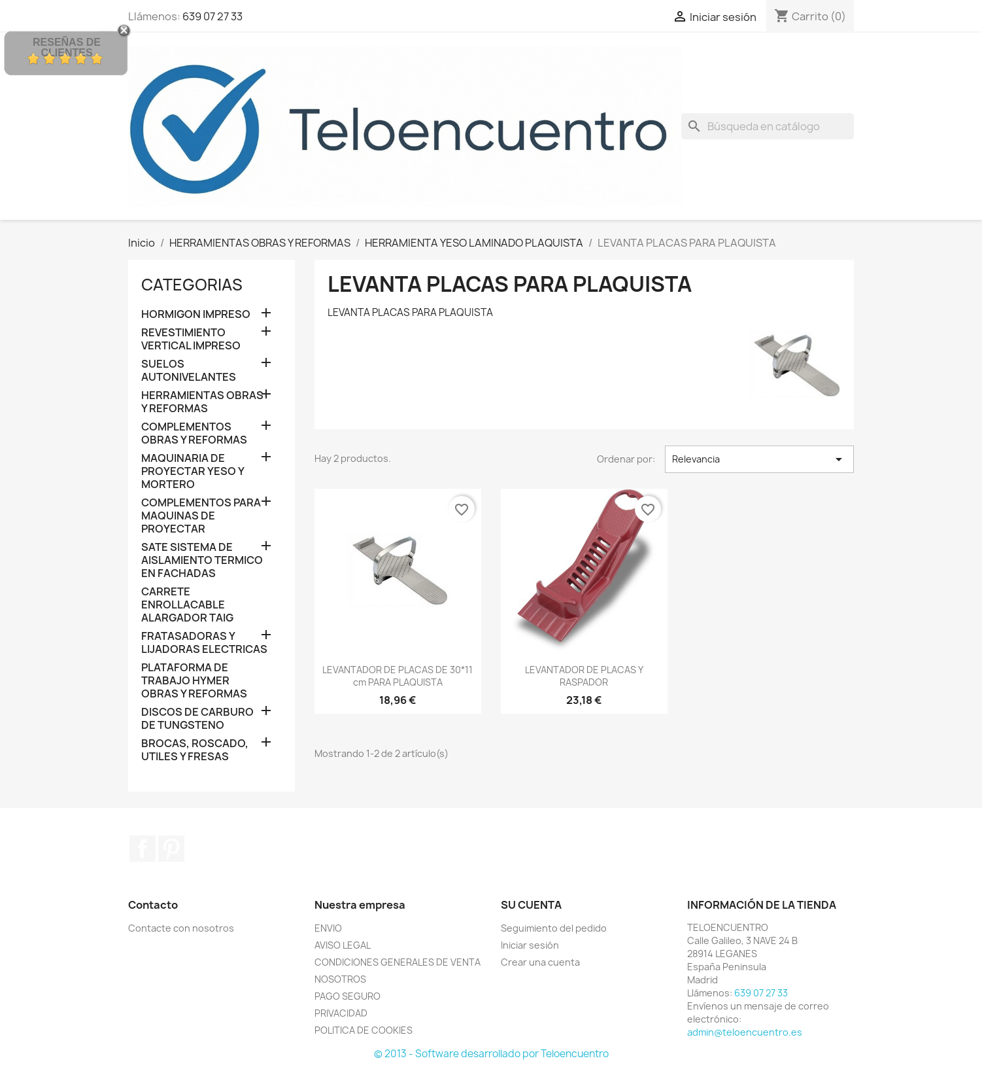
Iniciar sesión (530, 945)
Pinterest (171, 848)
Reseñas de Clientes (67, 47)
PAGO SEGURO (347, 996)
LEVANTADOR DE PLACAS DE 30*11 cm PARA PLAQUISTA (397, 676)
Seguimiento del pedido (554, 928)
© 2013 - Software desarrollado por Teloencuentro (491, 1054)
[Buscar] (767, 126)
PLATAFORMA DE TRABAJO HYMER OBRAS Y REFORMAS (194, 681)
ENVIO (328, 928)
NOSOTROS (340, 979)
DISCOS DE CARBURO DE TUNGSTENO (197, 718)
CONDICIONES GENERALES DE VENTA (397, 962)
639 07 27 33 (212, 16)
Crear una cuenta (540, 962)
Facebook (142, 848)
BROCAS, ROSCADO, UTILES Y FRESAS (194, 750)
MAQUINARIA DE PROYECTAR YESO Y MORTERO (192, 471)
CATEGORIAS (192, 284)
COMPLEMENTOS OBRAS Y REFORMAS (194, 433)
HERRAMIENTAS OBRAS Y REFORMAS (202, 402)
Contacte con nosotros (181, 928)
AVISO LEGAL (342, 945)
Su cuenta (531, 905)
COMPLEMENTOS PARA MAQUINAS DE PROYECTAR (201, 516)
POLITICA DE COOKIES (363, 1030)
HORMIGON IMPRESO (195, 314)
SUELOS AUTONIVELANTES (188, 370)
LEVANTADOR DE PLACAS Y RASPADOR (584, 676)
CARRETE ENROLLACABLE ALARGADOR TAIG (187, 605)
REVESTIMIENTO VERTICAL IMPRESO (191, 339)
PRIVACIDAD (340, 1013)
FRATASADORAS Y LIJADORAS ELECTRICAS (204, 642)
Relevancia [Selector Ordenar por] (759, 459)
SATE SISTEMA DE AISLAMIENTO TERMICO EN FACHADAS (202, 560)
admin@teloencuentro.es (744, 1032)
